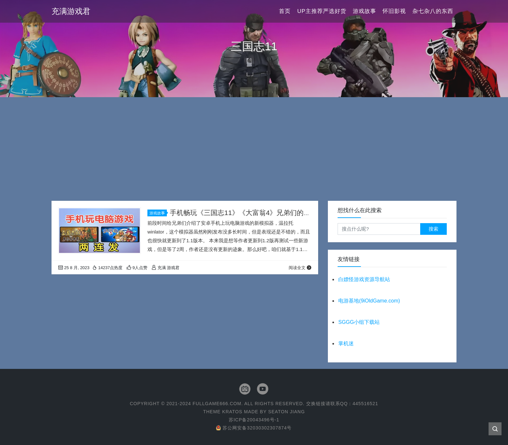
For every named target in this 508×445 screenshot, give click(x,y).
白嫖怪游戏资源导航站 (364, 279)
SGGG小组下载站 (359, 322)
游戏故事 (364, 11)
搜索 (433, 229)
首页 (285, 11)
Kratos (232, 411)
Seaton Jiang (286, 411)
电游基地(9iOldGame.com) (369, 300)
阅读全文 (300, 267)
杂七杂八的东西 (432, 11)
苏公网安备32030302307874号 (254, 427)
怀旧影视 (394, 11)
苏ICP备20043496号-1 (254, 419)
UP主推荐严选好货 (321, 11)
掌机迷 (346, 343)
